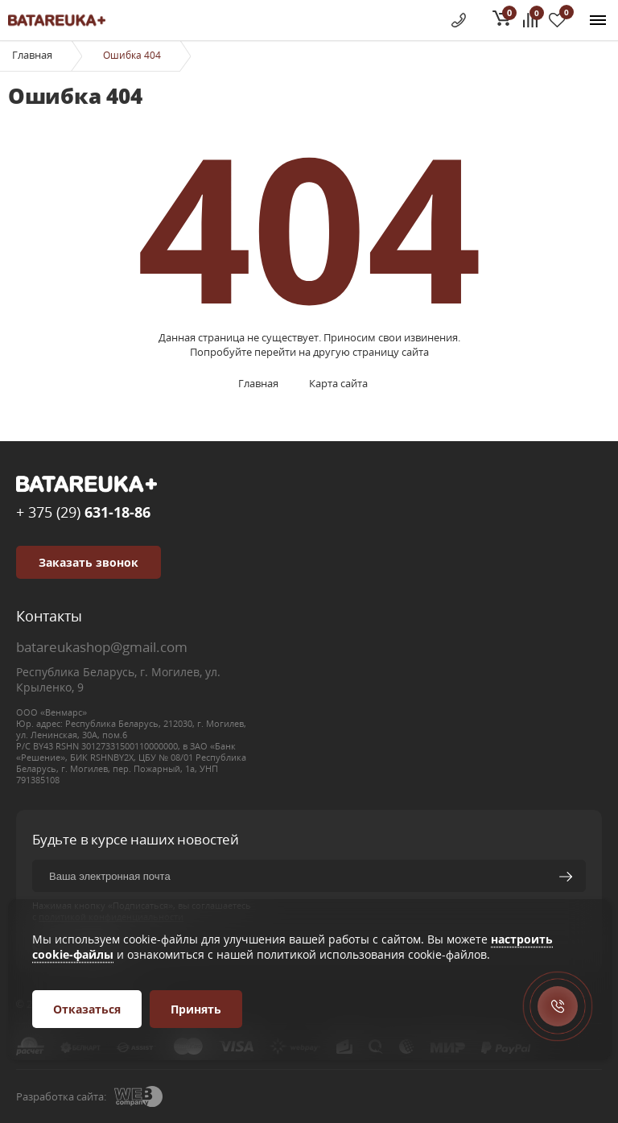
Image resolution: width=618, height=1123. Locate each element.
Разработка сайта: (61, 1096)
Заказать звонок (88, 562)
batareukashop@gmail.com (101, 647)
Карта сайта (338, 383)
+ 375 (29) (83, 512)
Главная (32, 54)
